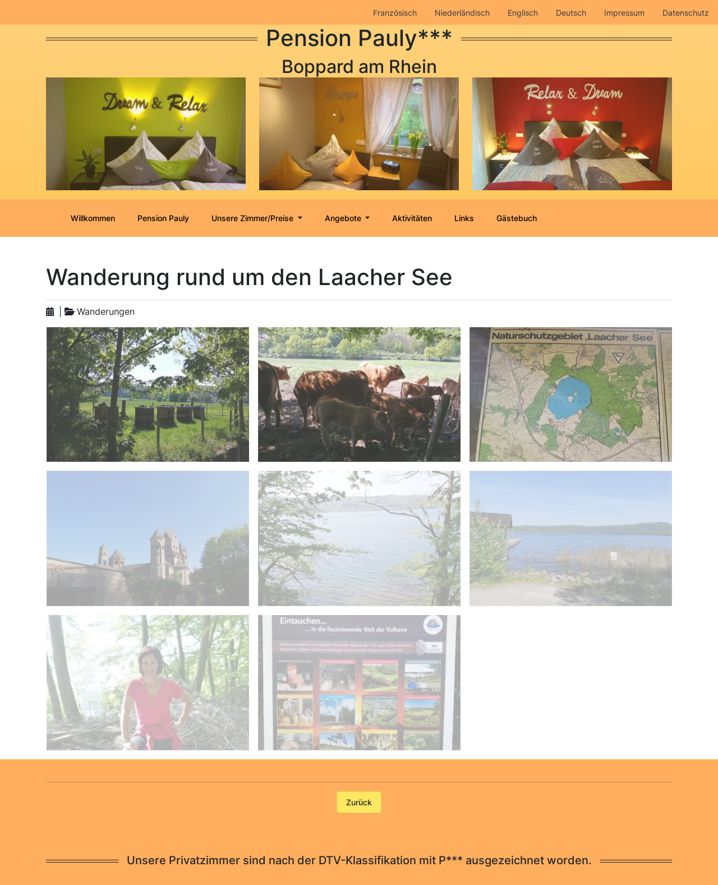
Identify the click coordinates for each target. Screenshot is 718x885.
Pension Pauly (163, 218)
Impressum (624, 12)
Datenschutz (685, 12)
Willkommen (93, 218)
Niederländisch (462, 12)
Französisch (395, 12)
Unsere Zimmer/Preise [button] (253, 218)
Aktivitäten (412, 218)
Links (464, 218)
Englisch (523, 12)
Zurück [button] (359, 802)
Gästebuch (516, 218)
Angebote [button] (344, 218)
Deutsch (571, 12)
